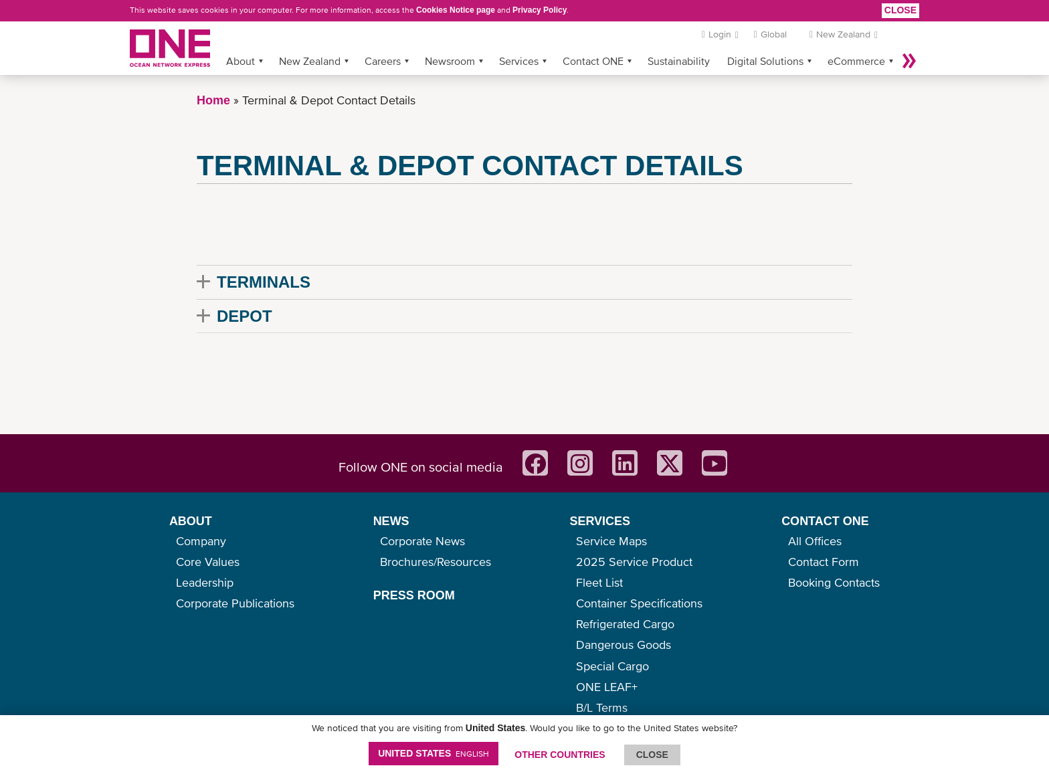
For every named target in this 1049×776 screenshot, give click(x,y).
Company (201, 541)
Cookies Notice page (455, 10)
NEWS (391, 521)
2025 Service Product (634, 562)
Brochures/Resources (435, 562)
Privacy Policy (539, 10)
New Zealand (310, 61)
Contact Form (823, 562)
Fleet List (599, 582)
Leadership (204, 582)
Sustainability (679, 61)
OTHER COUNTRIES (559, 754)
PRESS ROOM (414, 595)
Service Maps (611, 541)
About (240, 61)
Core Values (208, 562)
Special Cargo (612, 666)
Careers (383, 61)
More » (909, 61)
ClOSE (652, 754)
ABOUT (190, 521)
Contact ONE (593, 61)
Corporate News (422, 541)
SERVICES (599, 521)
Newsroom (450, 61)
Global (774, 34)
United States (433, 753)
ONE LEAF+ (607, 687)
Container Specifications (639, 603)
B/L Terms (602, 707)
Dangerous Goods (623, 645)
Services (519, 61)
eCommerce (856, 61)
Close (900, 10)
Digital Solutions (765, 61)
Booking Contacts (834, 582)
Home (213, 100)
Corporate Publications (235, 603)
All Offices (815, 541)
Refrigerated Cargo (625, 624)
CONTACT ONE (825, 521)
